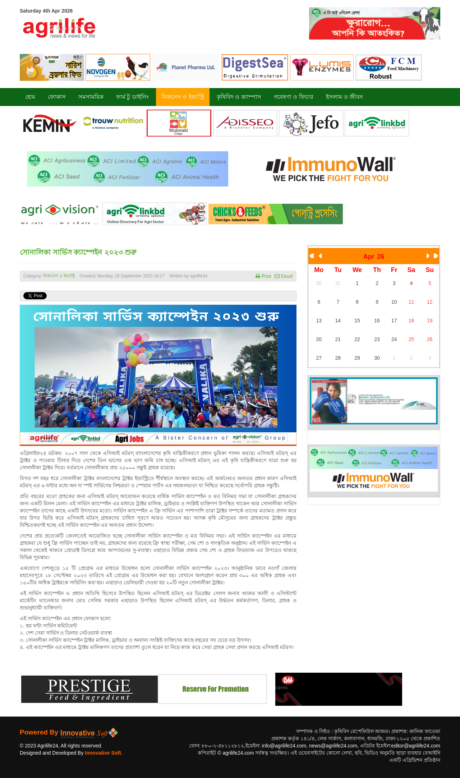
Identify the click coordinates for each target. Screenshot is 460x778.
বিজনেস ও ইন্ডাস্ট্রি (59, 275)
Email (286, 275)
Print (265, 275)
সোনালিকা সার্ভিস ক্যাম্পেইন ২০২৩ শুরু (78, 252)
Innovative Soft (103, 753)
